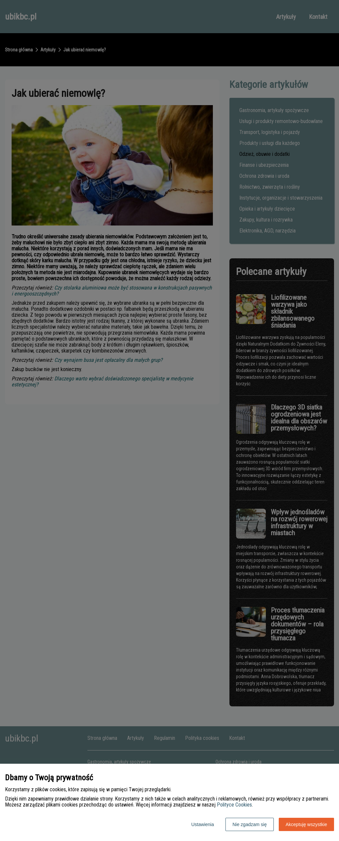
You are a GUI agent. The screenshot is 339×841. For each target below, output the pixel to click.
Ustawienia (202, 824)
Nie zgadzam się (249, 824)
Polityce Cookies (234, 805)
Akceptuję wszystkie (306, 824)
